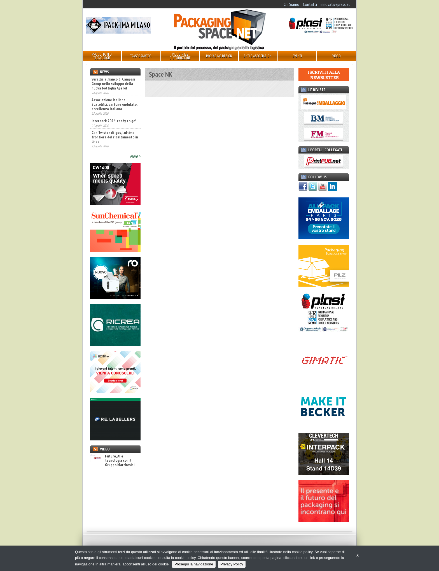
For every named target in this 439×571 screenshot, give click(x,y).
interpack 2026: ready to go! (114, 121)
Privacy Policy (231, 564)
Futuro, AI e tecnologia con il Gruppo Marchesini (112, 460)
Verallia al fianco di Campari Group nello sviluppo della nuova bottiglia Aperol (113, 83)
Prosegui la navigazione (193, 564)
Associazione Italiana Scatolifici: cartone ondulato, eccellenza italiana (114, 104)
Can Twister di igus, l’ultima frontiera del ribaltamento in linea (115, 137)
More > (135, 156)
